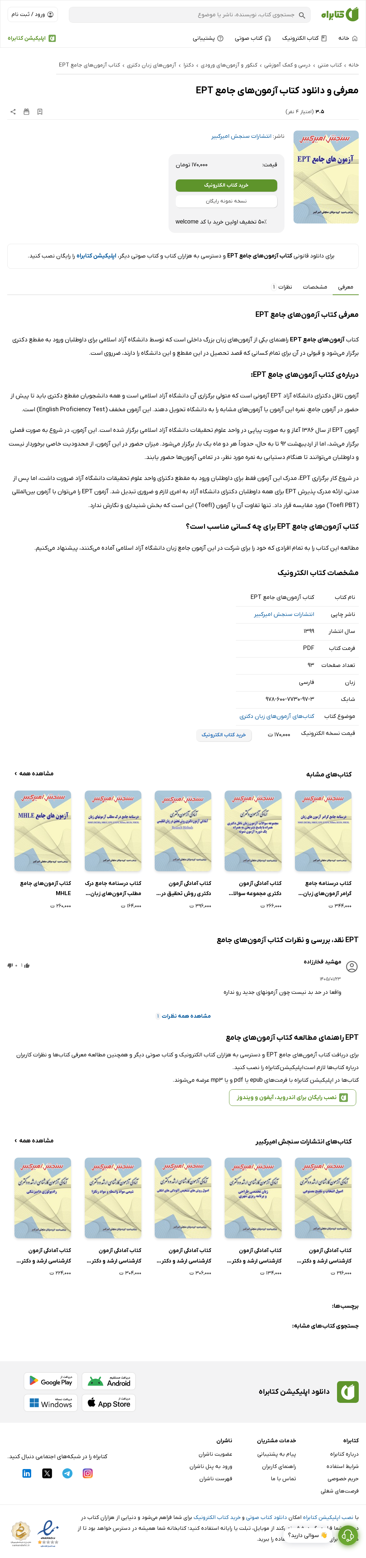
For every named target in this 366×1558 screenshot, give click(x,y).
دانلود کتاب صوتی (266, 1517)
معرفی (345, 287)
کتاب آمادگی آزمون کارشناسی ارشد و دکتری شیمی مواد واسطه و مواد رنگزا (114, 1256)
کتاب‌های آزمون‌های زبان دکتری (277, 716)
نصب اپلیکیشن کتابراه (328, 1517)
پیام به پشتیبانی (276, 1454)
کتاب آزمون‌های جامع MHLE (45, 889)
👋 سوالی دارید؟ (308, 1535)
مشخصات (315, 287)
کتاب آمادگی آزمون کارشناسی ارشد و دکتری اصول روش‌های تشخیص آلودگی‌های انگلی (184, 1256)
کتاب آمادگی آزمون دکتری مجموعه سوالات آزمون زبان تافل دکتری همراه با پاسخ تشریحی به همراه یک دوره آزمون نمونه (253, 889)
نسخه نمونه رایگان (226, 201)
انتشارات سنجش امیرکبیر (241, 136)
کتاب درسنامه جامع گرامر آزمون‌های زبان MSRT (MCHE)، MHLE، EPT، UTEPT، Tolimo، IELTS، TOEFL (323, 889)
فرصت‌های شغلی (340, 1491)
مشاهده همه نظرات (183, 1016)
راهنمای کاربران (279, 1466)
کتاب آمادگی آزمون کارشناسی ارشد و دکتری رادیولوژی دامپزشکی (44, 1256)
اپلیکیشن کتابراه (27, 38)
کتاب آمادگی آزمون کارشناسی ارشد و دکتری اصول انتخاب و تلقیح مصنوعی (324, 1256)
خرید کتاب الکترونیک (226, 185)
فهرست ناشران (215, 1478)
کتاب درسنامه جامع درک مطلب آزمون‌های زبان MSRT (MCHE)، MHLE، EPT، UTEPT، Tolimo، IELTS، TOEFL (113, 889)
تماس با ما (283, 1478)
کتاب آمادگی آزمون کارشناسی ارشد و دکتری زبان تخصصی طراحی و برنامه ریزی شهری (254, 1256)
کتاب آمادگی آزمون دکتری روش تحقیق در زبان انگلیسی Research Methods (183, 889)
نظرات (281, 287)
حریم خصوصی (343, 1478)
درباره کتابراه (344, 1454)
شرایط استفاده (343, 1466)
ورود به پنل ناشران (211, 1466)
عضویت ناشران (215, 1454)
